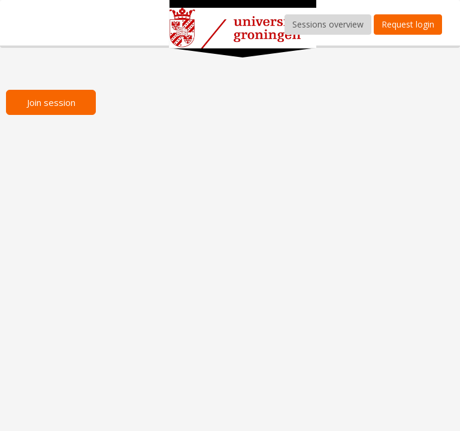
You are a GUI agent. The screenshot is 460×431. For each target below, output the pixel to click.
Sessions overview (328, 24)
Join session (51, 102)
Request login (408, 24)
